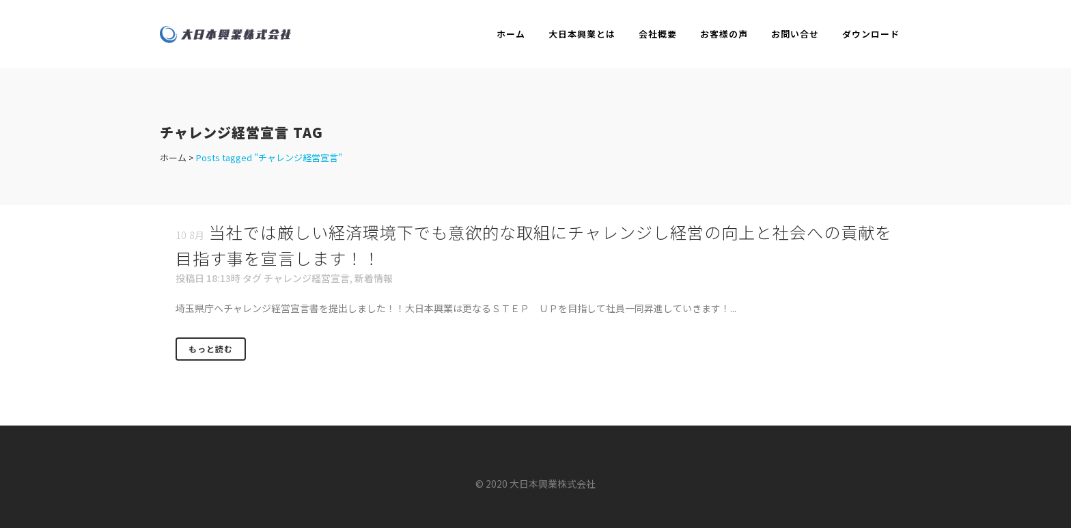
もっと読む (211, 349)
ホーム (173, 157)
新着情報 (373, 278)
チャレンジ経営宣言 (307, 278)
